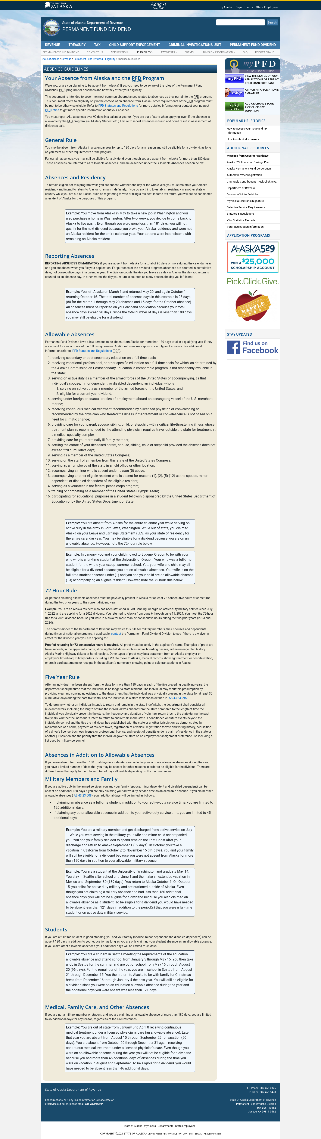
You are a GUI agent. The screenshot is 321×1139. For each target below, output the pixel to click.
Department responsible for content (170, 1133)
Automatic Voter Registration (244, 175)
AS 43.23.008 (82, 795)
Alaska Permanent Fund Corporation (249, 168)
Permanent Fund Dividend (96, 29)
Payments (168, 52)
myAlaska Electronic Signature (245, 200)
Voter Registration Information (245, 226)
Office (52, 110)
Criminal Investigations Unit (195, 45)
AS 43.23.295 (178, 698)
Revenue (52, 45)
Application (119, 52)
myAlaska (226, 7)
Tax (97, 45)
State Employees (267, 7)
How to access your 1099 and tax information (247, 130)
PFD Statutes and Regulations (118, 105)
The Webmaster (94, 1103)
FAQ (245, 52)
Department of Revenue (241, 188)
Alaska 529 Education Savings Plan (248, 162)
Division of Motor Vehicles (243, 194)
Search (272, 22)
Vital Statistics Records (241, 220)
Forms (189, 52)
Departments (244, 7)
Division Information (218, 52)
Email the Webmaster (208, 1133)
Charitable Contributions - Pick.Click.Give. (252, 181)
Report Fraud (264, 52)
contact (116, 633)
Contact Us (95, 52)
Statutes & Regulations (241, 213)
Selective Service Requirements (246, 207)
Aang (158, 4)
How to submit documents (243, 139)
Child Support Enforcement (134, 45)
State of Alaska (58, 5)
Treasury (76, 45)
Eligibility (144, 52)
